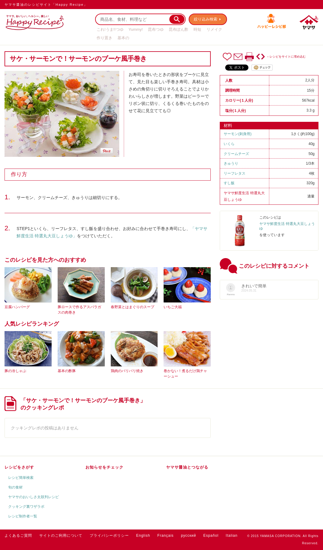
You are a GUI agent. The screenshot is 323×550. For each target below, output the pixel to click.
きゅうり (231, 163)
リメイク (214, 29)
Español (210, 535)
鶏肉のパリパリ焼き (127, 371)
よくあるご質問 (18, 535)
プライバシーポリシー (109, 535)
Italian (232, 535)
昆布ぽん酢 (178, 29)
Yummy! (136, 29)
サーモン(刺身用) (237, 134)
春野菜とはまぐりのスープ (132, 307)
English (143, 535)
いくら (229, 144)
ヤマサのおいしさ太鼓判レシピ (33, 497)
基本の (123, 38)
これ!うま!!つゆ (110, 29)
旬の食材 (15, 487)
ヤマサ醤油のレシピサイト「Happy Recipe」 (46, 4)
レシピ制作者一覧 (22, 516)
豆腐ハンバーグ (17, 307)
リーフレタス (234, 173)
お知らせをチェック (104, 467)
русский (188, 535)
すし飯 (229, 183)
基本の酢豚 (67, 371)
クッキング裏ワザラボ (26, 506)
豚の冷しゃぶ (15, 371)
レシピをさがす (19, 467)
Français (165, 535)
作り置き (104, 38)
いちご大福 (173, 307)
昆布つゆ (156, 29)
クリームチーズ (236, 154)
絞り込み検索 (205, 19)
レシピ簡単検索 (21, 478)
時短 (197, 29)
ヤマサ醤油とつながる (187, 467)
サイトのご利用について (60, 535)
